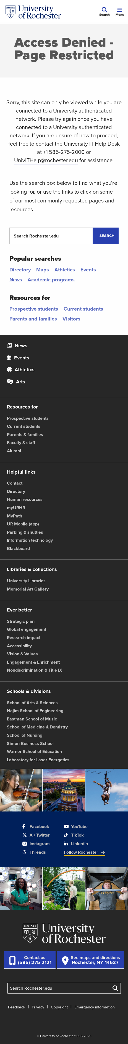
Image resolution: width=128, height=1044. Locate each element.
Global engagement (26, 629)
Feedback (16, 1007)
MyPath (14, 516)
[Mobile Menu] (119, 12)
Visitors (71, 318)
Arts (16, 381)
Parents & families (25, 434)
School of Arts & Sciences (32, 702)
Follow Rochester (84, 852)
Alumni (14, 451)
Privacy (38, 1007)
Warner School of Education (34, 751)
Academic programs (51, 279)
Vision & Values (22, 654)
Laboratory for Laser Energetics (38, 760)
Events (88, 269)
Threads (34, 852)
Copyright (59, 1007)
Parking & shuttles (25, 532)
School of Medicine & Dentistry (37, 727)
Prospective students (33, 309)
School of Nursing (24, 735)
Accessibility (19, 646)
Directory (20, 269)
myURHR (16, 507)
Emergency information (94, 1007)
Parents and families (33, 318)
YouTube (76, 826)
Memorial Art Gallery (28, 589)
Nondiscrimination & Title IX (34, 670)
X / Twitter (36, 835)
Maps (42, 269)
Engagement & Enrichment (33, 662)
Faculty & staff (21, 442)
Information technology (30, 540)
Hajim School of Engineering (35, 710)
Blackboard (18, 548)
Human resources (25, 499)
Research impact (23, 637)
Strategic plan (21, 621)
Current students (83, 309)
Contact (14, 483)
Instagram (36, 843)
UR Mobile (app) (23, 524)
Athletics (64, 269)
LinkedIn (76, 843)
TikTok (74, 835)
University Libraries (26, 581)
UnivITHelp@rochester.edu (46, 160)
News (15, 279)
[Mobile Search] (104, 12)
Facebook (35, 826)
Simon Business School (30, 743)
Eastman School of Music (32, 719)
